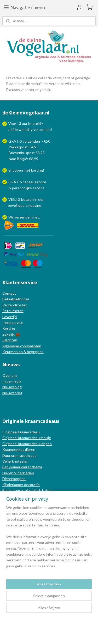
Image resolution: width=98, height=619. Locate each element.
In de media (11, 381)
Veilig (7, 461)
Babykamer (11, 467)
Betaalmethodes (16, 299)
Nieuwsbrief (12, 393)
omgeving (33, 205)
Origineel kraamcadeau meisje (26, 437)
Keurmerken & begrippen (23, 351)
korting (37, 170)
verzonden (42, 129)
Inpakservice (12, 322)
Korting (8, 328)
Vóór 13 (15, 123)
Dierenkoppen (14, 478)
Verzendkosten (14, 305)
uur (24, 123)
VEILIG (14, 199)
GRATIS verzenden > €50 (29, 141)
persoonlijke (22, 188)
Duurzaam (10, 455)
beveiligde (16, 205)
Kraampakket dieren (18, 449)
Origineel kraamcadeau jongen (27, 443)
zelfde (13, 129)
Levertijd (9, 316)
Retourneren (13, 310)
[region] (49, 539)
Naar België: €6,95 (23, 158)
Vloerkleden (23, 473)
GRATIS (15, 182)
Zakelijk (8, 334)
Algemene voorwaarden (21, 346)
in (36, 199)
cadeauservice (34, 182)
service (38, 188)
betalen (27, 199)
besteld (34, 123)
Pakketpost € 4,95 (20, 147)
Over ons (10, 375)
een (41, 199)
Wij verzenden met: (24, 217)
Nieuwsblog (12, 387)
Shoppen (15, 170)
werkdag (26, 129)
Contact (9, 293)
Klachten (9, 340)
